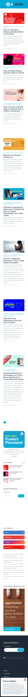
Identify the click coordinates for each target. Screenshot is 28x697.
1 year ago (9, 340)
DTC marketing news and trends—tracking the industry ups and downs (13, 555)
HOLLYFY (5, 48)
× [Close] (25, 680)
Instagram (19, 103)
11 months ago (9, 123)
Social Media (20, 26)
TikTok (5, 68)
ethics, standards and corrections (11, 692)
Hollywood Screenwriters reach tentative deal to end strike (13, 561)
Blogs (5, 202)
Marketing (13, 314)
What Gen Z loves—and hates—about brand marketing (13, 573)
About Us (6, 670)
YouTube (5, 27)
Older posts (6, 578)
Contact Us (6, 676)
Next (7, 425)
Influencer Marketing (9, 26)
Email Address (6, 492)
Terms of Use (12, 690)
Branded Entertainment (14, 202)
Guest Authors (7, 673)
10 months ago (9, 48)
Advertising (6, 313)
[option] (14, 474)
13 (17, 422)
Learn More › (14, 456)
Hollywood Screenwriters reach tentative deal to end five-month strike (13, 567)
